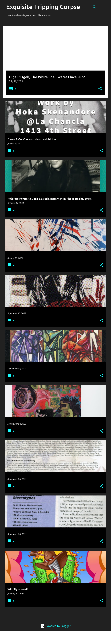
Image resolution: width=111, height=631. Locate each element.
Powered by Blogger (56, 626)
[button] (100, 88)
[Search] (94, 7)
